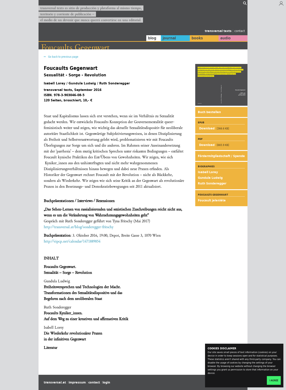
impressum (77, 382)
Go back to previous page (62, 57)
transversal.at (55, 382)
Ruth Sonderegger (212, 183)
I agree (273, 380)
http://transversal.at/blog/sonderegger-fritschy (78, 227)
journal (168, 38)
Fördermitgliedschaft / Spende (221, 156)
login (106, 382)
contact (239, 30)
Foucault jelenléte (212, 200)
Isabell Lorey (208, 172)
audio (225, 38)
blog (151, 38)
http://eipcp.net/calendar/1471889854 (72, 241)
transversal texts (218, 30)
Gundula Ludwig (210, 177)
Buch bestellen (209, 112)
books (196, 38)
